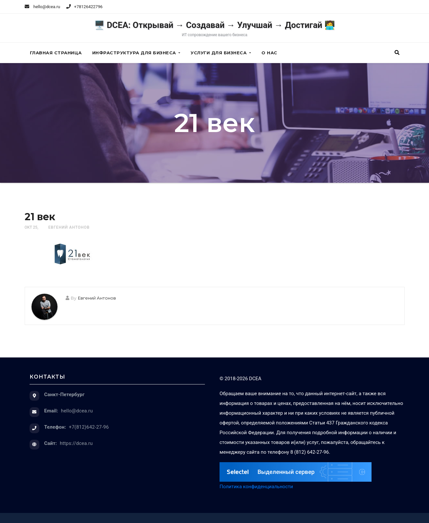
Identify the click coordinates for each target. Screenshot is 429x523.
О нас (269, 52)
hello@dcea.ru (42, 6)
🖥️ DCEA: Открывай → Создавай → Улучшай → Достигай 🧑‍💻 (214, 28)
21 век (40, 217)
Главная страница (56, 52)
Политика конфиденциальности (256, 486)
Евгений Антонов (69, 227)
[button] (397, 53)
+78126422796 (88, 6)
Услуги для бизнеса (221, 52)
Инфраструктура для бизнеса (136, 52)
